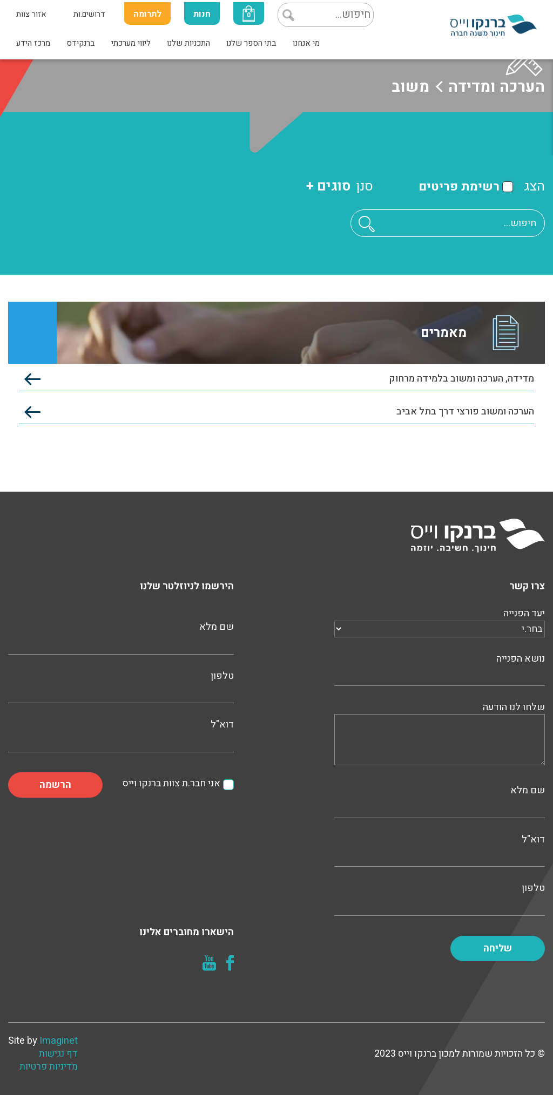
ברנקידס (80, 43)
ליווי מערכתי (131, 43)
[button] (366, 224)
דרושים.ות (89, 14)
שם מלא (439, 800)
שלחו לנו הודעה (439, 734)
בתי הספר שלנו (251, 43)
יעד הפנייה (439, 621)
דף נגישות (58, 1054)
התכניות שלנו (188, 43)
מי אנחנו (306, 43)
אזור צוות (31, 14)
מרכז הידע (33, 43)
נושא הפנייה (439, 668)
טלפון (439, 898)
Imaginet (58, 1040)
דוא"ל (439, 849)
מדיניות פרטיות (48, 1066)
